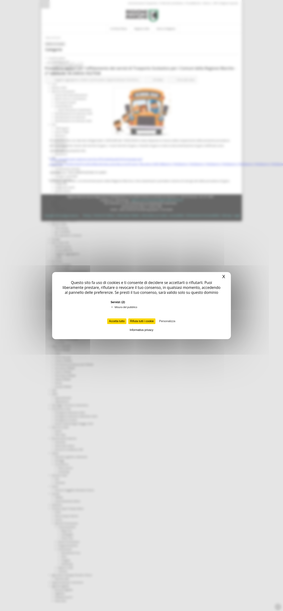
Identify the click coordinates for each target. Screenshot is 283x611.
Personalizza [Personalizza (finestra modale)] (167, 321)
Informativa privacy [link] (141, 329)
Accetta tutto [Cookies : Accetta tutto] (117, 321)
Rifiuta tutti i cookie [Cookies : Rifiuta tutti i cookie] (142, 321)
